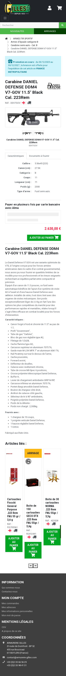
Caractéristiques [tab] (16, 156)
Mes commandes (10, 603)
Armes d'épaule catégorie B (24, 42)
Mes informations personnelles (17, 611)
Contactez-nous (9, 591)
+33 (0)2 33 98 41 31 (17, 665)
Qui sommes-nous (11, 587)
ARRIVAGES (50, 31)
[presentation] (30, 566)
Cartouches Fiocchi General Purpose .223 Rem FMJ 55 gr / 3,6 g (14, 509)
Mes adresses (9, 607)
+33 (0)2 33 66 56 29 (17, 662)
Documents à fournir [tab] (39, 156)
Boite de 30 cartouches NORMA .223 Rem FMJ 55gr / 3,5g (52, 508)
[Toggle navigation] (5, 18)
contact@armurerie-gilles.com (22, 657)
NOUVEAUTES (17, 31)
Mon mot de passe (11, 615)
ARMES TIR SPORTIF (23, 38)
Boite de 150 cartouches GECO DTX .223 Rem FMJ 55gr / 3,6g (33, 516)
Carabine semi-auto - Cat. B (24, 45)
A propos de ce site (11, 631)
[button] (27, 133)
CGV (4, 627)
